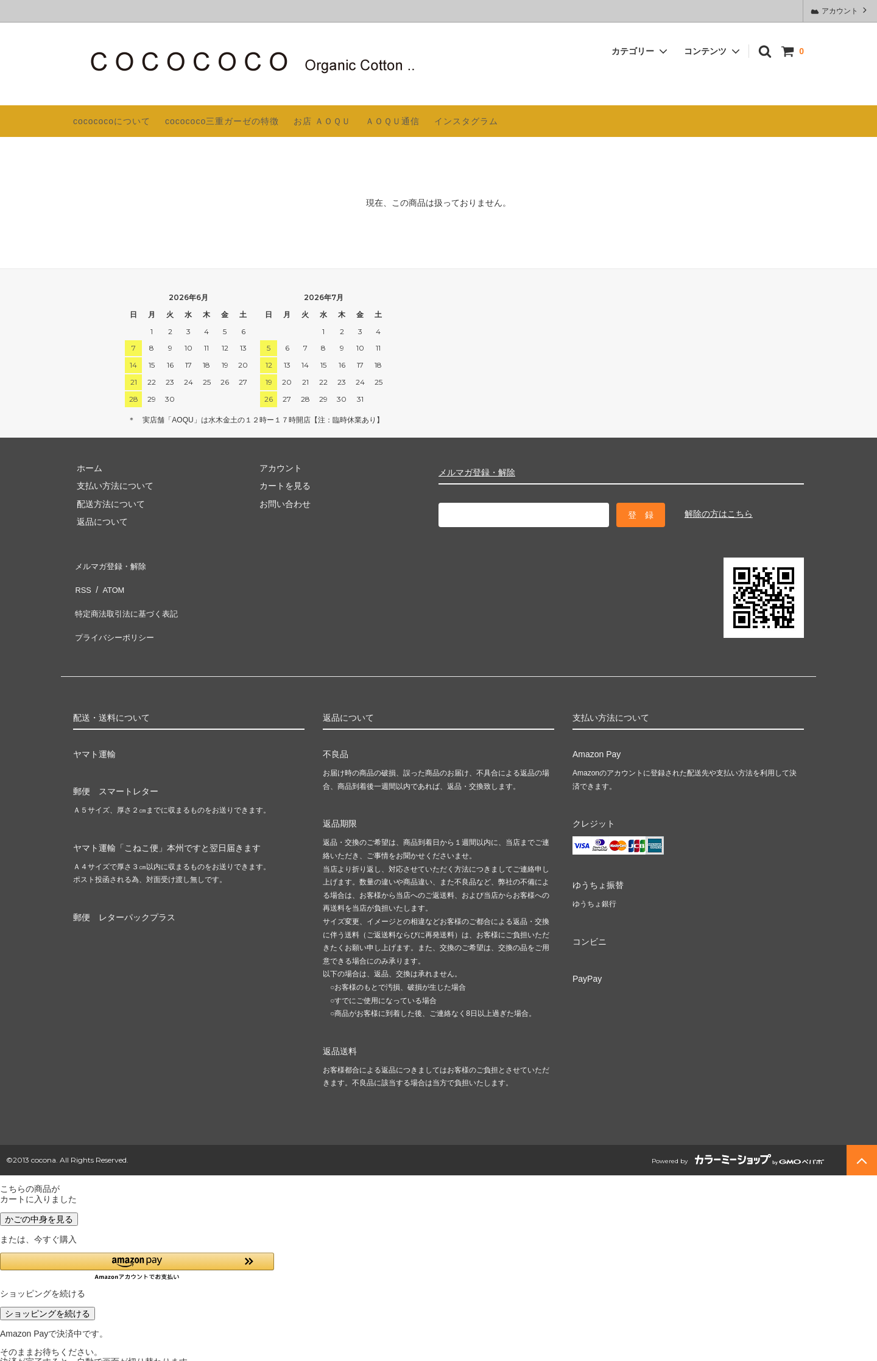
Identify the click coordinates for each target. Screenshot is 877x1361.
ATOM (109, 582)
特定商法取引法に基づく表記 (128, 599)
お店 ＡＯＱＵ (322, 121)
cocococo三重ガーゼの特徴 (222, 121)
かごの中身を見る (39, 1205)
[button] (137, 1252)
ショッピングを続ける (47, 1299)
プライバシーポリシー (115, 617)
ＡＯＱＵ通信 (392, 121)
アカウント (840, 10)
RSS (82, 582)
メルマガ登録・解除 (476, 472)
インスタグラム (466, 121)
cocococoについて (111, 121)
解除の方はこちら (719, 514)
